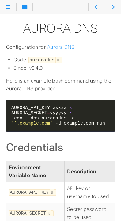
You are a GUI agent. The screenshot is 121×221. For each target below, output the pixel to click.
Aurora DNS (60, 47)
